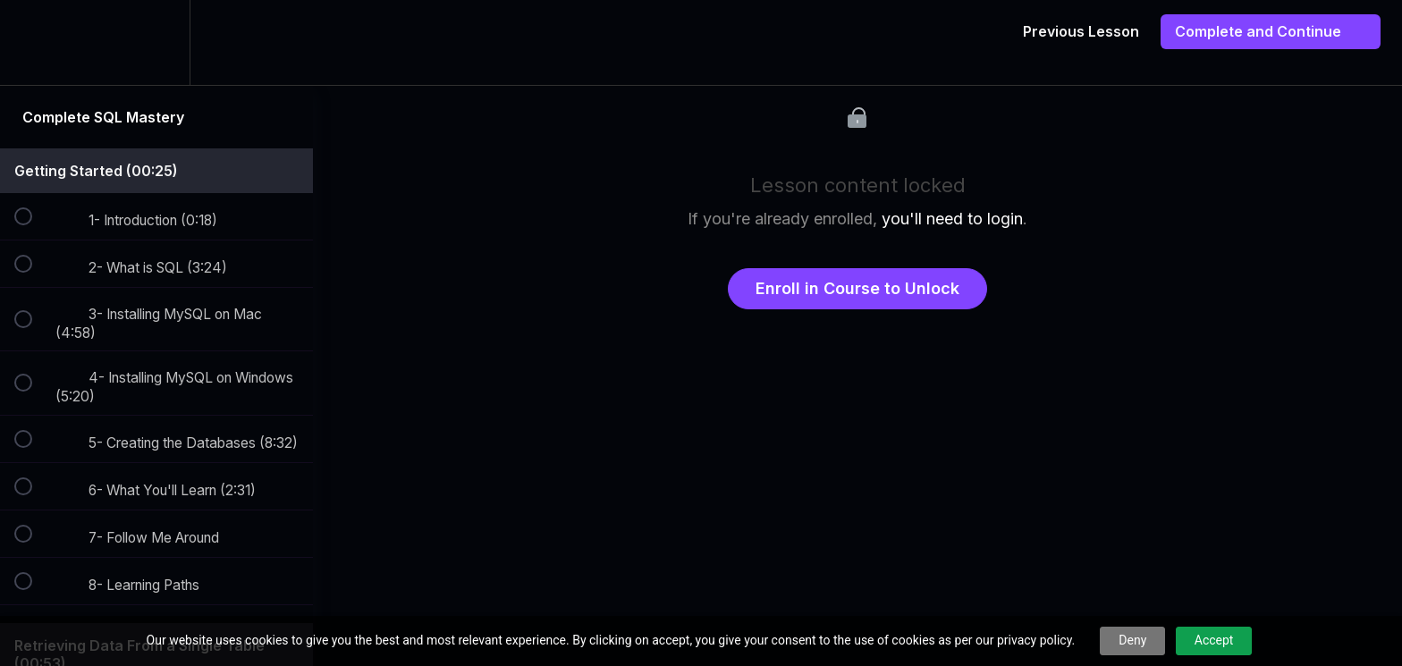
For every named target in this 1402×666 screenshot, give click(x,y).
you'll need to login (952, 218)
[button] (33, 42)
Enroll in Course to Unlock (857, 288)
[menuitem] (156, 42)
